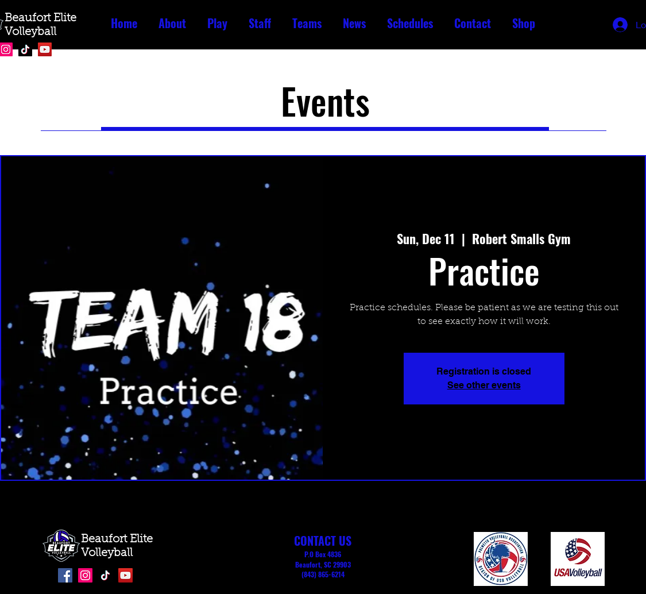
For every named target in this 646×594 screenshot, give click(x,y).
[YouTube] (45, 49)
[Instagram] (85, 575)
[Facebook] (65, 575)
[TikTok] (25, 49)
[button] (172, 23)
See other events (484, 385)
